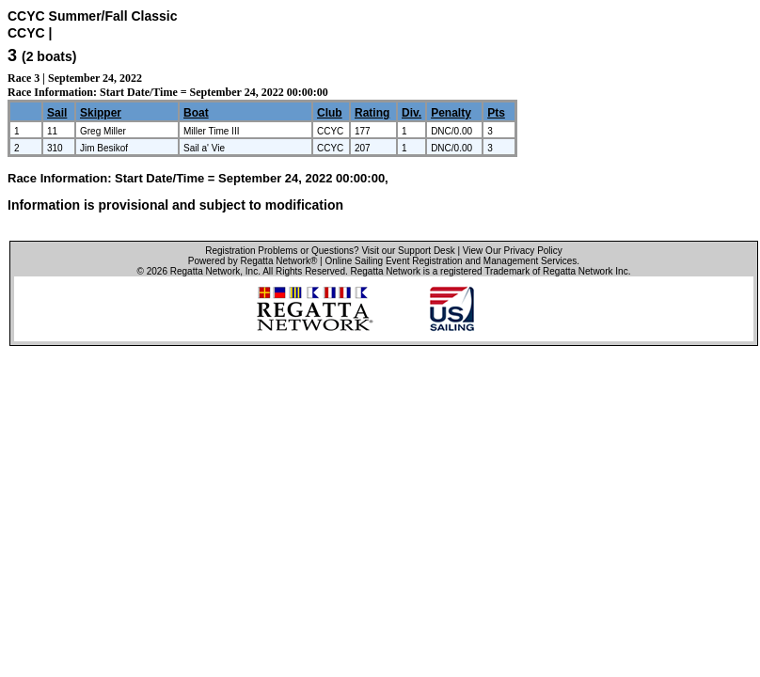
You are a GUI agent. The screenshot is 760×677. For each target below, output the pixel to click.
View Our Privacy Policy (512, 250)
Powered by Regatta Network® (252, 261)
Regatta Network (205, 271)
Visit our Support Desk (407, 250)
